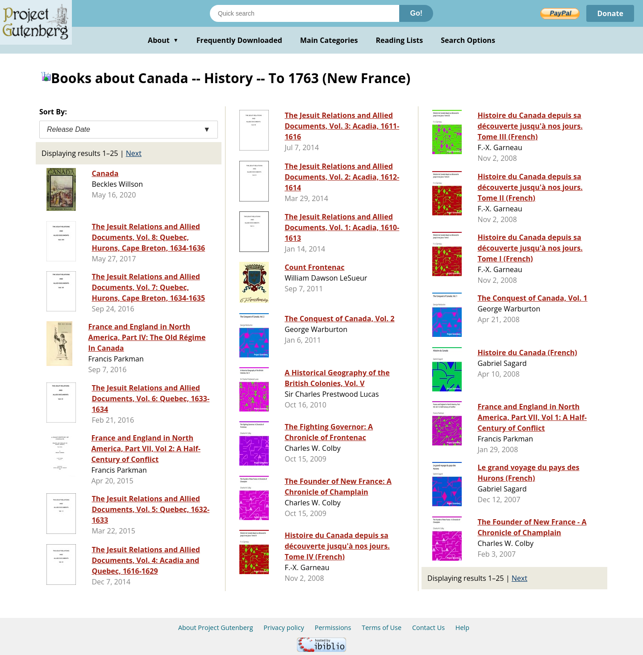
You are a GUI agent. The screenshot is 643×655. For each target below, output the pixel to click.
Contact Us (428, 627)
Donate (610, 13)
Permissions (333, 627)
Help (462, 627)
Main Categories (329, 40)
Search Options (468, 40)
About (163, 40)
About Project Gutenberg (215, 627)
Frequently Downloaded (239, 40)
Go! (416, 13)
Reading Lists (399, 40)
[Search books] (304, 13)
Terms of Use (381, 627)
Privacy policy (283, 627)
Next (134, 153)
